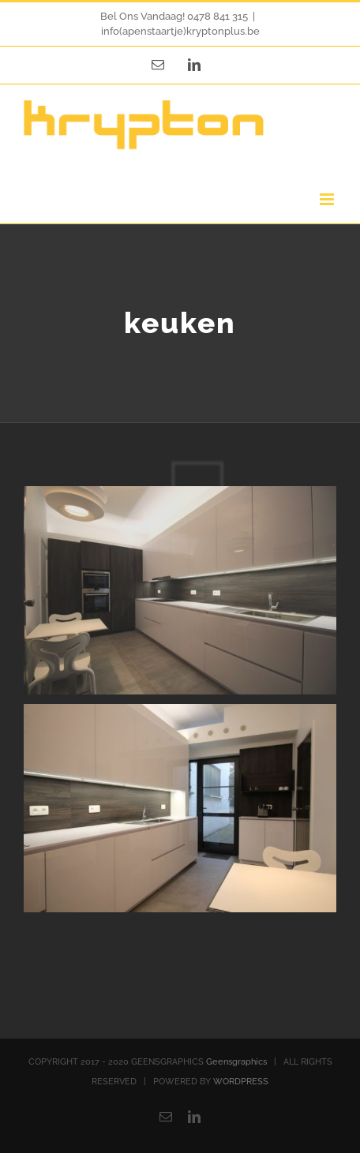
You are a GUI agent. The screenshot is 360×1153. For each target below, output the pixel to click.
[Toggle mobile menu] (328, 199)
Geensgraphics (236, 1062)
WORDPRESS (240, 1081)
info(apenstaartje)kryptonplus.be (180, 31)
